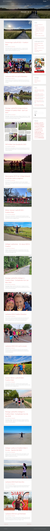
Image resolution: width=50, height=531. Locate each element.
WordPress (45, 528)
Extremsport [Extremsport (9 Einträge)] (41, 123)
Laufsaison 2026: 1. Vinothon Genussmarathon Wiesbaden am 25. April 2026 (39, 94)
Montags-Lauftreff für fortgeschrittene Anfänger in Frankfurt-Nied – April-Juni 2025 (16, 109)
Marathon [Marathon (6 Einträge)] (40, 134)
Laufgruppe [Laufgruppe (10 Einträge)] (39, 128)
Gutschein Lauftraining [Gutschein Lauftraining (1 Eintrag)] (36, 125)
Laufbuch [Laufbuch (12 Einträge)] (41, 125)
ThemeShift (39, 528)
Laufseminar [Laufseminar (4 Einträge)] (41, 129)
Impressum (36, 79)
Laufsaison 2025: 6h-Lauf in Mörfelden (16, 75)
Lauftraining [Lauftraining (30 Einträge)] (37, 132)
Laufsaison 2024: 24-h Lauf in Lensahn (16, 345)
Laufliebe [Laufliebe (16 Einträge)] (36, 129)
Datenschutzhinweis (37, 80)
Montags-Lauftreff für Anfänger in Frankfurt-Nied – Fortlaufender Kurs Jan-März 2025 (17, 279)
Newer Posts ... (29, 524)
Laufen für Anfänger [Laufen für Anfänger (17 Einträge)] (39, 126)
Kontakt (35, 82)
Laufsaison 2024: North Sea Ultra (15, 481)
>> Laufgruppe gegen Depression (39, 28)
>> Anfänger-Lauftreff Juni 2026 (39, 29)
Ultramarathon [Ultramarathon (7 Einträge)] (41, 136)
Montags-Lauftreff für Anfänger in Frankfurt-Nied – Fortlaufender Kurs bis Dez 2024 (16, 413)
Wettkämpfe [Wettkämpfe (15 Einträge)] (41, 137)
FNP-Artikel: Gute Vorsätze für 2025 (16, 143)
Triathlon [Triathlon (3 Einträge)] (42, 135)
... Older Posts (6, 524)
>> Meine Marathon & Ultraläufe (39, 35)
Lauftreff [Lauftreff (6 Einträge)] (36, 134)
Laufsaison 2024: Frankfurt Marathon (16, 313)
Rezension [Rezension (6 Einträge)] (39, 135)
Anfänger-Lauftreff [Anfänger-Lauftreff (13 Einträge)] (38, 122)
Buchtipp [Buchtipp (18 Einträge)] (36, 124)
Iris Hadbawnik (7, 1)
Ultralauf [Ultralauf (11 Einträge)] (36, 136)
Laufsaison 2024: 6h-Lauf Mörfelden (16, 513)
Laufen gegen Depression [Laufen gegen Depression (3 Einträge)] (38, 127)
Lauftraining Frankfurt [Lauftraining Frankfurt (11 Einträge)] (39, 133)
